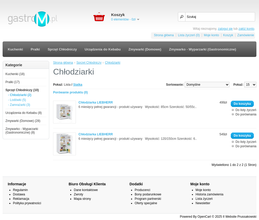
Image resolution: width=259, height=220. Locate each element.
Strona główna (164, 35)
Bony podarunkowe (148, 194)
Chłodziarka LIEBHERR (95, 102)
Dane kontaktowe (86, 190)
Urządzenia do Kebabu (103, 49)
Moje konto (211, 35)
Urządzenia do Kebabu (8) (23, 113)
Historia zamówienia (209, 194)
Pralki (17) (12, 82)
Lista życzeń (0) (189, 35)
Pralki (35, 49)
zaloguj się (225, 29)
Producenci (142, 190)
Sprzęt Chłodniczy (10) (22, 90)
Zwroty (78, 194)
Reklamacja (21, 199)
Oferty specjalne (146, 203)
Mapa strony (82, 199)
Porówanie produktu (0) (70, 92)
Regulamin (20, 190)
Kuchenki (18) (15, 74)
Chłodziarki (112, 62)
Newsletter (203, 203)
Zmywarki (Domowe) (144, 49)
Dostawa (19, 194)
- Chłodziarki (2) (19, 95)
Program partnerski (148, 199)
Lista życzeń (204, 199)
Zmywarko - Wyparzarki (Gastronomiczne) (202, 49)
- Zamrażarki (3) (19, 105)
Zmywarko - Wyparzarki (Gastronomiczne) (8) (21, 130)
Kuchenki (15, 49)
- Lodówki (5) (17, 100)
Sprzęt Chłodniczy (62, 49)
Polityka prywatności (27, 203)
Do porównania (245, 114)
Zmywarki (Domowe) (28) (22, 121)
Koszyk (228, 35)
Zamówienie (245, 35)
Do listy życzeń (245, 110)
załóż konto (246, 29)
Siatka (77, 84)
